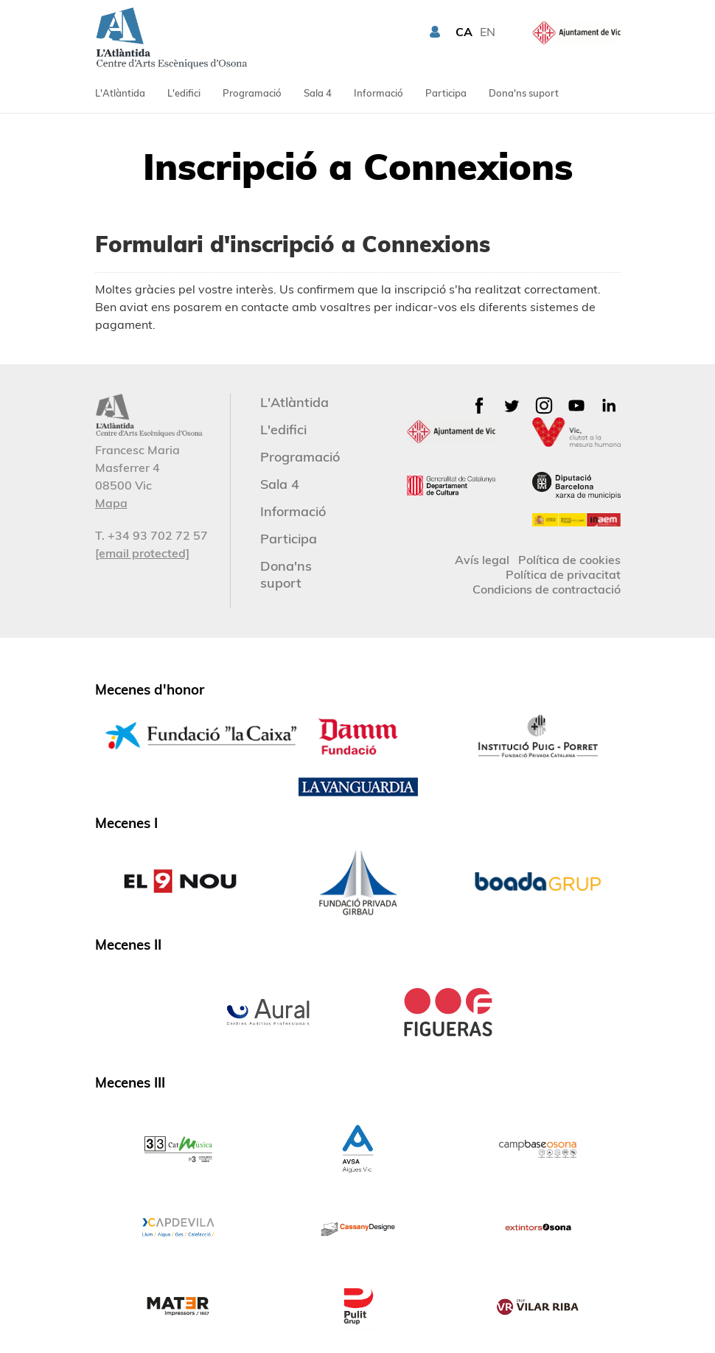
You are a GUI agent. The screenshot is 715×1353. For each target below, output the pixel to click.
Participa (446, 93)
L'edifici (183, 93)
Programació (252, 93)
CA (464, 31)
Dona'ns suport (524, 93)
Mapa (111, 502)
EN (487, 31)
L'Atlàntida (120, 93)
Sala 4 (318, 93)
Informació (378, 93)
